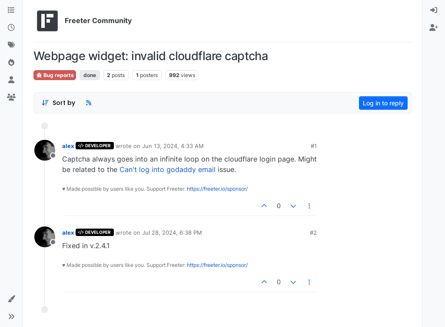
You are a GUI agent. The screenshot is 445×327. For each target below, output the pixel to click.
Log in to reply (383, 103)
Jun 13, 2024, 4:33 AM (173, 145)
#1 (314, 145)
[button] (11, 299)
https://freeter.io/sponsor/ (217, 188)
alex (68, 145)
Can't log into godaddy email (168, 169)
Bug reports (55, 75)
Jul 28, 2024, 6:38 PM (172, 232)
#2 (313, 232)
